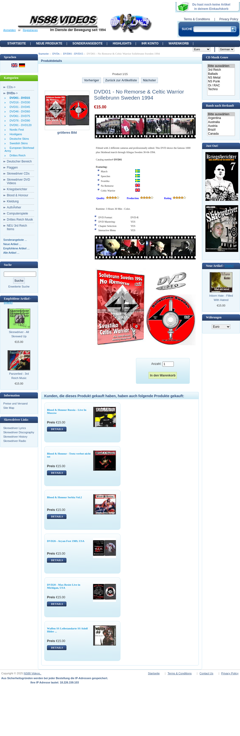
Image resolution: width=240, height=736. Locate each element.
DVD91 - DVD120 (20, 125)
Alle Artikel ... (11, 252)
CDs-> (11, 87)
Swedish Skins (18, 143)
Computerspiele (17, 213)
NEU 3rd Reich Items (17, 227)
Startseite (16, 43)
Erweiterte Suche (19, 286)
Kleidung (13, 201)
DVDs (55, 53)
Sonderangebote (88, 43)
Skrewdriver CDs (18, 173)
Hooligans (15, 134)
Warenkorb (179, 43)
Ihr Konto (149, 43)
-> (12, 93)
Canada (220, 134)
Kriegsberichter (17, 189)
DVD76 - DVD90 (19, 120)
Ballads (220, 74)
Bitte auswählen (220, 66)
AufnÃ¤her (14, 207)
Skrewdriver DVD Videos (18, 181)
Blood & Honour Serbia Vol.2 (64, 497)
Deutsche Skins (18, 138)
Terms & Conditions (197, 19)
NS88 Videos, (32, 673)
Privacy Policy (228, 19)
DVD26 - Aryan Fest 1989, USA (65, 540)
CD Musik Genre (217, 57)
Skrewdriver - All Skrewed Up (19, 334)
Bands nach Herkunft (220, 105)
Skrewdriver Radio (14, 440)
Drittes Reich (17, 155)
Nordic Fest (16, 129)
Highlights (122, 43)
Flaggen (12, 167)
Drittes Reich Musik (20, 219)
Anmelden (9, 30)
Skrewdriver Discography (18, 432)
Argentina (220, 118)
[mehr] (8, 302)
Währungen (213, 317)
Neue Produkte (49, 43)
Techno (220, 89)
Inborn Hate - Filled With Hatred (221, 297)
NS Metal (220, 78)
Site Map (8, 407)
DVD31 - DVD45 (19, 106)
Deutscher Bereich (19, 161)
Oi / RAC (220, 85)
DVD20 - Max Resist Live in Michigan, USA (63, 586)
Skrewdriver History (15, 436)
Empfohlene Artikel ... (16, 248)
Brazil (220, 130)
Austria (220, 126)
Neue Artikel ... (12, 244)
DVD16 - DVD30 (19, 102)
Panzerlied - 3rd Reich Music (19, 375)
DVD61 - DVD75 (19, 115)
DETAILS (57, 429)
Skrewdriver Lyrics (14, 428)
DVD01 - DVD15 (73, 53)
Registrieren (30, 30)
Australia (220, 122)
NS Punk (220, 81)
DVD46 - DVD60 (19, 111)
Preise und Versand (15, 403)
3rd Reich (220, 70)
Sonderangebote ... (15, 239)
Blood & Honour (17, 195)
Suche (8, 265)
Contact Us (206, 673)
